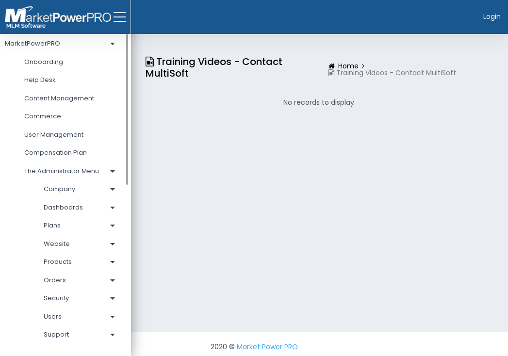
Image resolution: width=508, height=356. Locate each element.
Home (348, 66)
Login (492, 16)
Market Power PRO (267, 347)
